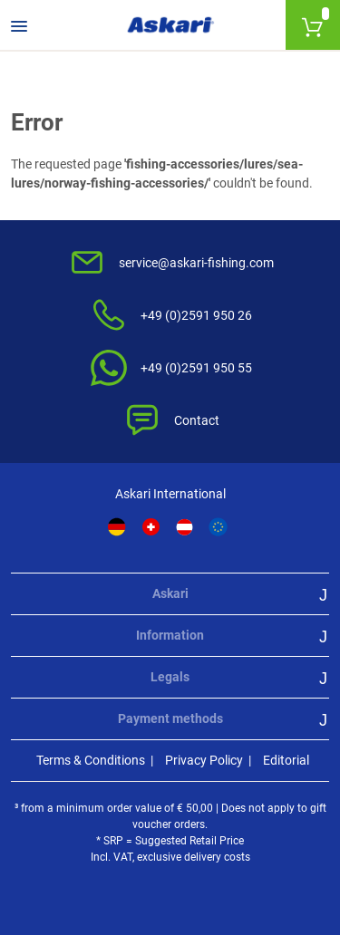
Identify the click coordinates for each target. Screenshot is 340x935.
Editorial (286, 760)
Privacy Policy (204, 760)
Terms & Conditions (90, 760)
